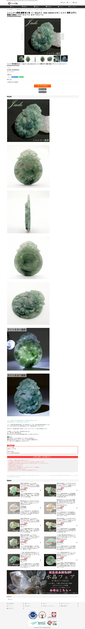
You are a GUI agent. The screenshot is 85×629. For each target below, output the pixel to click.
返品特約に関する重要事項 (12, 82)
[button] (63, 2)
